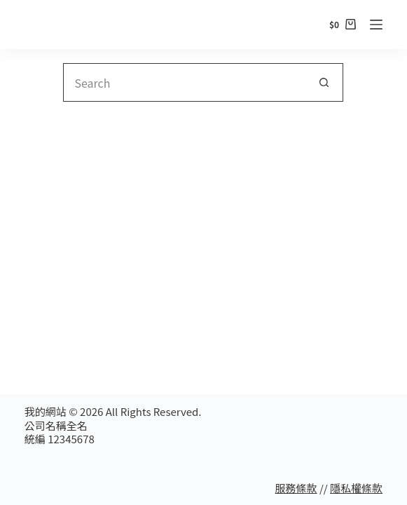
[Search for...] (184, 82)
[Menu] (376, 24)
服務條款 (296, 487)
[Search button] (324, 82)
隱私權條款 (356, 487)
